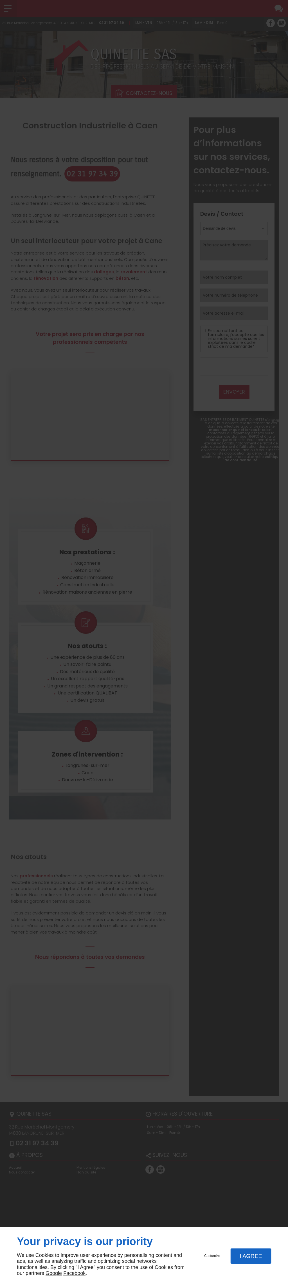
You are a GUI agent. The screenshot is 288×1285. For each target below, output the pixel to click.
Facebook (74, 1273)
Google (54, 1273)
